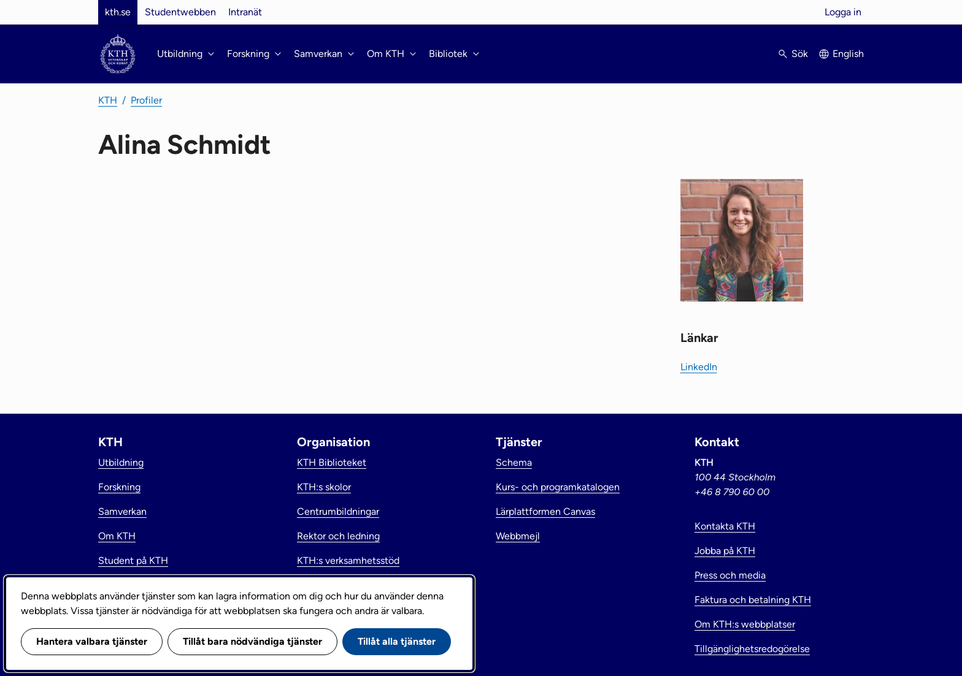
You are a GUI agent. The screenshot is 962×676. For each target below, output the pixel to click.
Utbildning (121, 462)
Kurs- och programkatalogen (558, 487)
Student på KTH (133, 560)
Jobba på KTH (725, 550)
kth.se (118, 12)
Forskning (119, 487)
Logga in (843, 12)
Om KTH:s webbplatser (745, 624)
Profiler (146, 100)
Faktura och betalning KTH (753, 600)
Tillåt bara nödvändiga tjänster (252, 641)
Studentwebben (180, 12)
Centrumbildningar (338, 511)
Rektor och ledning (338, 536)
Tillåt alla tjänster (397, 641)
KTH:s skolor (324, 487)
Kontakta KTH (725, 526)
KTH (107, 100)
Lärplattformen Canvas (545, 511)
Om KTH (117, 536)
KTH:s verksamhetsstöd (348, 560)
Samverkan (122, 511)
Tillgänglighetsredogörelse (752, 649)
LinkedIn (698, 367)
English (848, 53)
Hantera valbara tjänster (91, 641)
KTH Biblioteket (331, 462)
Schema (514, 462)
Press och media (730, 575)
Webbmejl (518, 536)
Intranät (245, 12)
